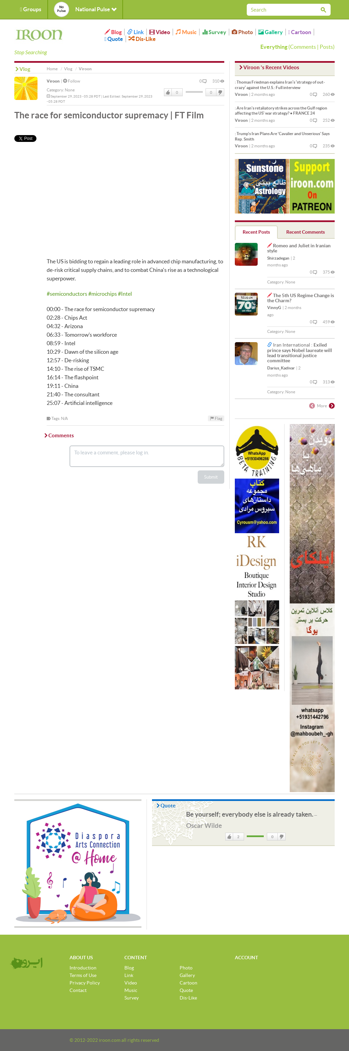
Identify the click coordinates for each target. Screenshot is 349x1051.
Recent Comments (305, 232)
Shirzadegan (278, 258)
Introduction (83, 967)
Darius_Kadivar (281, 368)
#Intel (125, 294)
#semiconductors (67, 294)
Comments (303, 47)
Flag (216, 418)
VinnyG (274, 307)
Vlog (68, 69)
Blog (113, 32)
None (70, 90)
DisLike (220, 92)
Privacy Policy (85, 983)
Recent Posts (256, 232)
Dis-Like (142, 39)
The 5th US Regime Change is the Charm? (300, 298)
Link (135, 32)
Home (52, 69)
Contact (78, 990)
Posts (326, 47)
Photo (242, 32)
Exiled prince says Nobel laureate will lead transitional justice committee (299, 352)
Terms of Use (83, 975)
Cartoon (300, 32)
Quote (114, 39)
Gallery (270, 32)
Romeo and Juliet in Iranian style (299, 248)
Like (168, 92)
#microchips (102, 294)
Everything (273, 47)
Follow (71, 81)
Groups (30, 9)
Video (159, 32)
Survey (214, 32)
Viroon (53, 81)
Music (186, 32)
